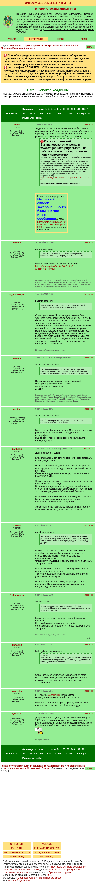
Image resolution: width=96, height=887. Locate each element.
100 (73, 109)
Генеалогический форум (14, 766)
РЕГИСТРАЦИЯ (36, 39)
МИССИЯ (47, 843)
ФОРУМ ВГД (47, 856)
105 (35, 113)
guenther (16, 409)
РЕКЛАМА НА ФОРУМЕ (47, 848)
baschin (17, 242)
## (92, 124)
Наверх (87, 124)
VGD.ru (12, 39)
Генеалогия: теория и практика (26, 45)
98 (64, 109)
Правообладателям (19, 880)
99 (68, 109)
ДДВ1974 (16, 713)
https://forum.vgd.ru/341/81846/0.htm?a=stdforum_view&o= (54, 267)
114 (49, 113)
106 (41, 113)
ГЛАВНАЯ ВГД (17, 856)
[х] (69, 2)
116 (59, 113)
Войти (60, 39)
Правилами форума (60, 872)
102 (84, 109)
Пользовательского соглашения (68, 866)
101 (78, 109)
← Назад (39, 109)
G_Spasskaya (16, 294)
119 (76, 113)
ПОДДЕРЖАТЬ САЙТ (47, 852)
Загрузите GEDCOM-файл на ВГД (45, 2)
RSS (49, 875)
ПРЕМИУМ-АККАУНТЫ (17, 852)
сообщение (54, 695)
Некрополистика (54, 45)
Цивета (16, 124)
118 (70, 113)
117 (65, 113)
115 (54, 113)
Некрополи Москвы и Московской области (26, 768)
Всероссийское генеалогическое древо (40, 877)
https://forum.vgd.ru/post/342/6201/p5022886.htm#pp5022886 (51, 224)
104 (30, 113)
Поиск (84, 39)
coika (39, 118)
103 (25, 113)
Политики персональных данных (21, 869)
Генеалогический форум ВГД (55, 8)
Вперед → (11, 113)
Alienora (16, 525)
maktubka (16, 449)
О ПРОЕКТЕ (17, 843)
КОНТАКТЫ (17, 848)
